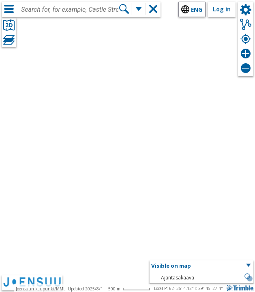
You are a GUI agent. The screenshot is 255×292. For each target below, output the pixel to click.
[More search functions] (138, 8)
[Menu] (8, 8)
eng (196, 9)
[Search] (124, 8)
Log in (222, 9)
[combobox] (69, 10)
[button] (201, 266)
